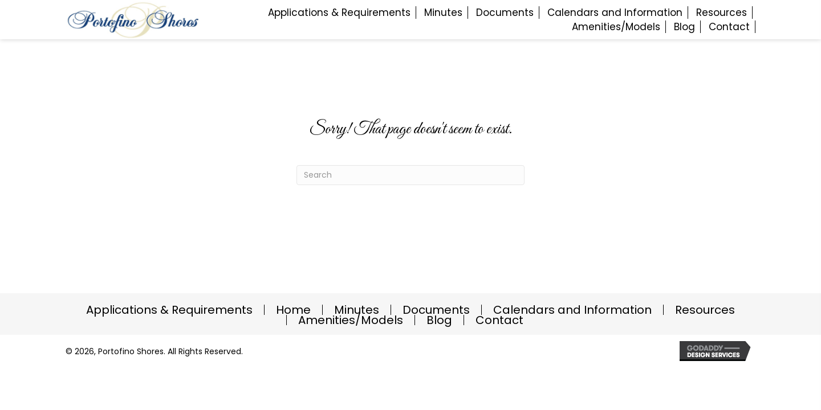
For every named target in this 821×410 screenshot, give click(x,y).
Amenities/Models (350, 320)
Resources (705, 310)
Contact (499, 320)
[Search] (410, 175)
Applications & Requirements (169, 310)
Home (293, 310)
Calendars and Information (572, 310)
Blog (439, 320)
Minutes (356, 310)
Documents (436, 310)
